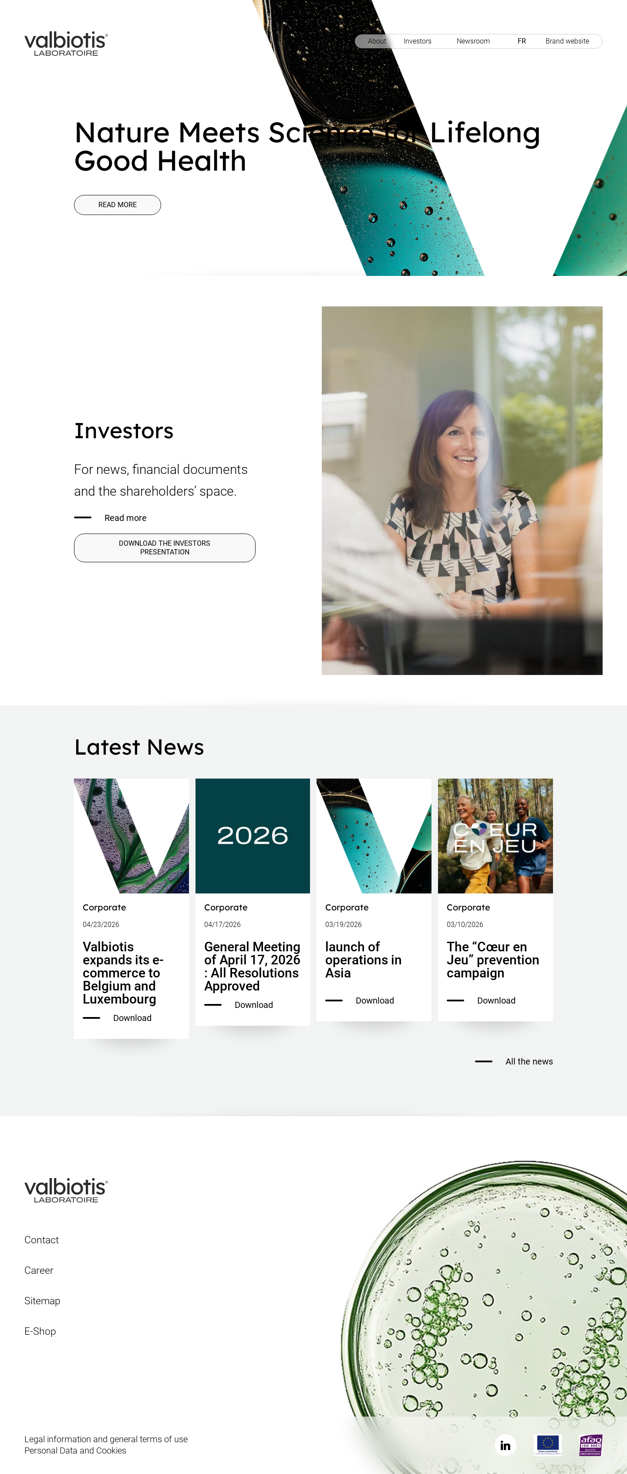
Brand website (567, 41)
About (377, 41)
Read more (117, 205)
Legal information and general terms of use (106, 1439)
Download (117, 1018)
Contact (41, 1240)
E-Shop (40, 1331)
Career (39, 1270)
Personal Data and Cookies (75, 1450)
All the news (514, 1061)
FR (522, 41)
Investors (417, 41)
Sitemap (42, 1301)
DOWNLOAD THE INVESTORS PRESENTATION (164, 547)
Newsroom (473, 41)
